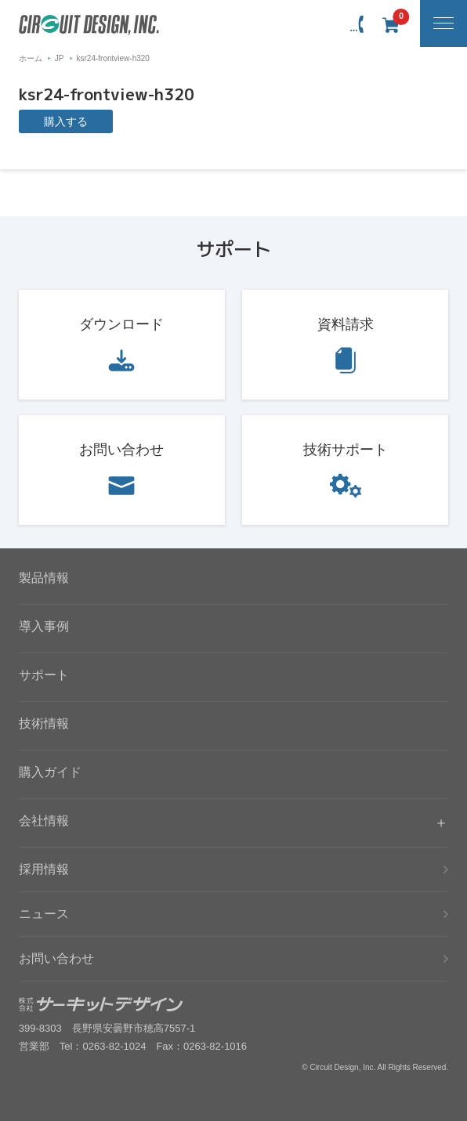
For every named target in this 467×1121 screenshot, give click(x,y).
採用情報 (44, 869)
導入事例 (44, 626)
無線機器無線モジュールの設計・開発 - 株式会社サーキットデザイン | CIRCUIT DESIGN (89, 25)
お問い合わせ (121, 449)
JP (59, 58)
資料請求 (345, 324)
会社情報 (44, 820)
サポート (44, 675)
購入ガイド (50, 772)
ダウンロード (121, 324)
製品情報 (44, 577)
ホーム (30, 58)
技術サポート (345, 449)
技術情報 (44, 723)
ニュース (44, 913)
